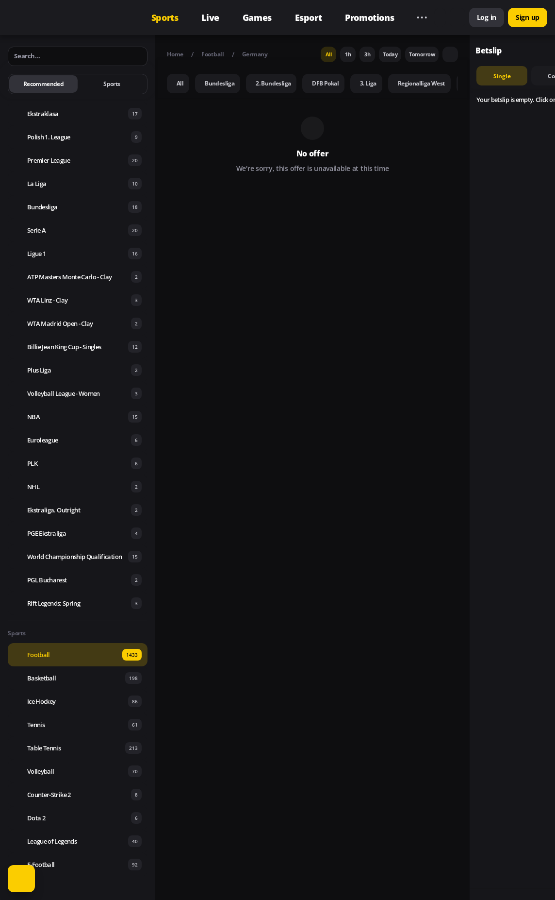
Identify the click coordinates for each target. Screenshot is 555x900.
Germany (255, 54)
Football (212, 54)
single (502, 76)
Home (175, 54)
